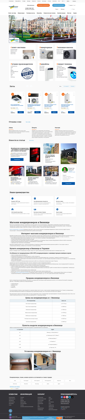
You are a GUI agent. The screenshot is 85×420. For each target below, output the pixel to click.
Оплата (38, 1)
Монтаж (69, 13)
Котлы (58, 71)
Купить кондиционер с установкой (17, 229)
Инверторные (21, 13)
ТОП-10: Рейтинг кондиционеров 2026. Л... (50, 156)
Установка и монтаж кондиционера (26, 407)
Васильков (15, 384)
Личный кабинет (12, 397)
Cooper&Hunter (14, 66)
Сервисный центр (12, 399)
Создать (74, 1)
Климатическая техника (49, 13)
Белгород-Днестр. (48, 381)
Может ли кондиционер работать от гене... (50, 179)
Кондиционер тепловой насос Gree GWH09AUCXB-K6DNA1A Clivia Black (34, 105)
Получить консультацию (59, 5)
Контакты (54, 1)
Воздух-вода (60, 51)
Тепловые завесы (60, 67)
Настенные (41, 66)
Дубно (59, 384)
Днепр (48, 384)
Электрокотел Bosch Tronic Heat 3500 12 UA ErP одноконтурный (50, 105)
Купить (20, 112)
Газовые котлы (60, 72)
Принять (59, 418)
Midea (12, 70)
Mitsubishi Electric (14, 71)
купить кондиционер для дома (22, 272)
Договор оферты (68, 418)
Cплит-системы (12, 13)
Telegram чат (64, 408)
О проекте (22, 397)
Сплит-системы (18, 47)
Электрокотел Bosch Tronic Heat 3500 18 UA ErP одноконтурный (67, 105)
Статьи (49, 1)
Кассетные (13, 53)
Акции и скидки (12, 402)
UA (62, 1)
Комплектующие (61, 13)
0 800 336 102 (29, 8)
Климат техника (64, 64)
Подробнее (17, 159)
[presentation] (27, 86)
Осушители (59, 66)
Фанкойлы (39, 13)
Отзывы (23, 1)
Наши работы (17, 1)
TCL (11, 75)
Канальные (13, 52)
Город (57, 9)
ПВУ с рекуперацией (61, 68)
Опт (59, 1)
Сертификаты (11, 400)
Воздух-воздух (60, 49)
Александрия (26, 381)
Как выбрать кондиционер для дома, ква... (16, 179)
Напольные (41, 70)
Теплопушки (59, 75)
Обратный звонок (30, 5)
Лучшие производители (22, 64)
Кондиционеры (14, 49)
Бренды (28, 1)
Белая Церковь (37, 381)
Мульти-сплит (14, 51)
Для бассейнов (60, 53)
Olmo (12, 74)
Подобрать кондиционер (43, 5)
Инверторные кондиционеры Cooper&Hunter (42, 51)
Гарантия (34, 1)
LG (11, 68)
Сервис (75, 13)
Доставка (44, 1)
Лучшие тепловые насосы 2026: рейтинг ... (33, 179)
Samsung (13, 77)
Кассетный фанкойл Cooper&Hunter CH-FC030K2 (17, 105)
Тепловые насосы (30, 13)
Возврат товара (23, 402)
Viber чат (63, 410)
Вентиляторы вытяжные (62, 77)
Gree (12, 67)
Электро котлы (60, 74)
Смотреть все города (15, 387)
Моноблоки (59, 52)
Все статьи (31, 140)
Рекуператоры (60, 70)
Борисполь (59, 381)
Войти (68, 1)
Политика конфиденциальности (68, 417)
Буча (70, 381)
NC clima (12, 72)
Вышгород (37, 384)
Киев (15, 381)
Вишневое (26, 384)
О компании (11, 1)
